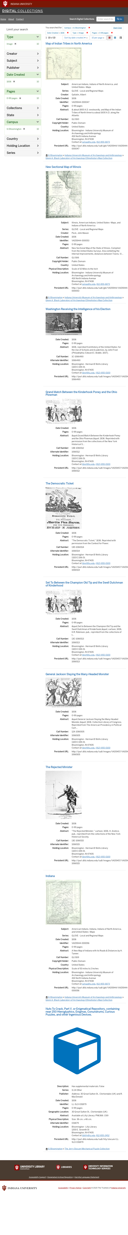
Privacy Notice (75, 1188)
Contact (20, 19)
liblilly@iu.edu (88, 1135)
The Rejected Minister (59, 767)
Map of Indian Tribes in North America (69, 43)
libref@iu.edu (88, 372)
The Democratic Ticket (60, 483)
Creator (12, 54)
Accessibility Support (37, 1177)
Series (11, 153)
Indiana (50, 876)
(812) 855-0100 (103, 372)
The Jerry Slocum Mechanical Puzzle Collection (87, 1148)
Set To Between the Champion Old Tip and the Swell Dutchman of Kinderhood (84, 584)
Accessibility (63, 1188)
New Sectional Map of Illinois (63, 167)
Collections (14, 108)
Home (3, 19)
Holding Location (18, 146)
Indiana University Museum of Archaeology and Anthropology (93, 155)
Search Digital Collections (82, 19)
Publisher (13, 68)
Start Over (117, 28)
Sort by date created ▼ (76, 37)
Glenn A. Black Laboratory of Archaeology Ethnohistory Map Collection (79, 158)
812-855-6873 (103, 142)
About (11, 19)
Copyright (87, 1188)
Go (119, 19)
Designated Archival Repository (60, 1177)
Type (10, 37)
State (10, 115)
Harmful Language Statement (87, 1177)
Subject (12, 61)
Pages (11, 91)
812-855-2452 (102, 1135)
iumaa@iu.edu (88, 142)
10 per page (98, 37)
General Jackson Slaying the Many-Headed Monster (77, 674)
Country (12, 139)
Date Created (16, 75)
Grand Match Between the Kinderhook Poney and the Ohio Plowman (81, 393)
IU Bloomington (55, 155)
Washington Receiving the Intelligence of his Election (78, 309)
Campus (12, 122)
